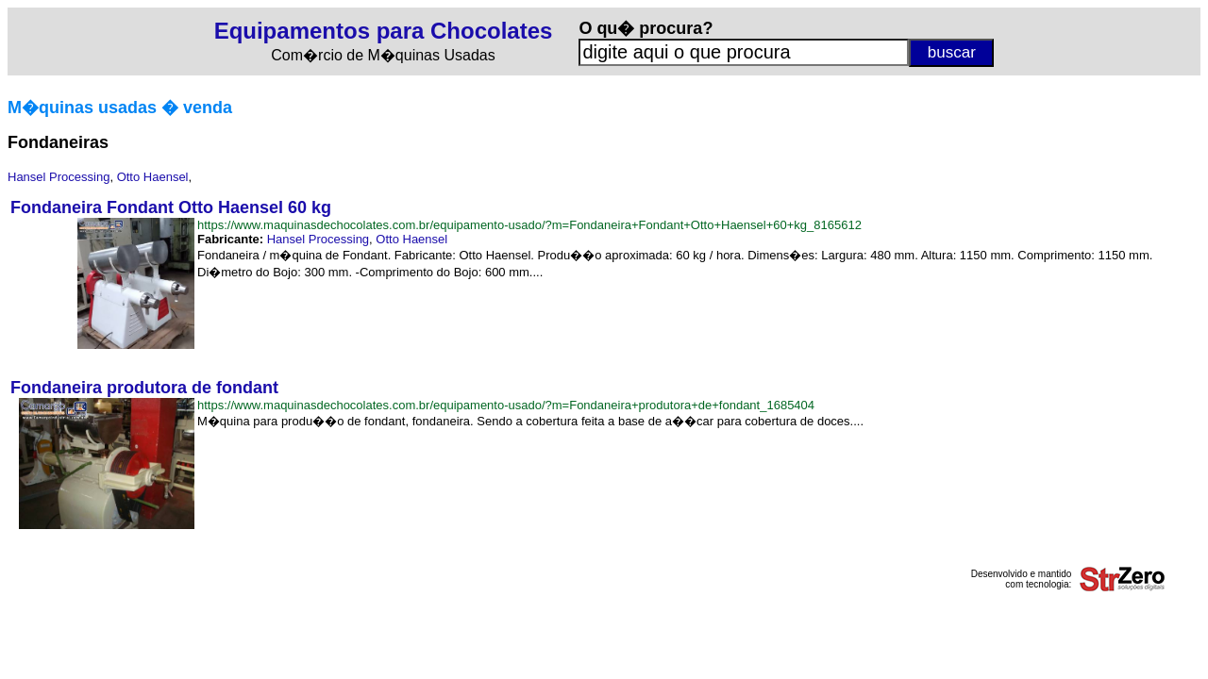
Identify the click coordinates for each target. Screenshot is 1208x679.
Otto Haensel (153, 177)
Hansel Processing (58, 177)
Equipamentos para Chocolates (383, 30)
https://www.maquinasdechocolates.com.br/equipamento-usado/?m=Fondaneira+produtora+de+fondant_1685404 (505, 405)
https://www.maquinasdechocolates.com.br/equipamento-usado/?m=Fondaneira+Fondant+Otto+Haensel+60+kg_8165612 (529, 225)
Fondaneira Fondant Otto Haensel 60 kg (170, 207)
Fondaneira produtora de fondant (144, 387)
